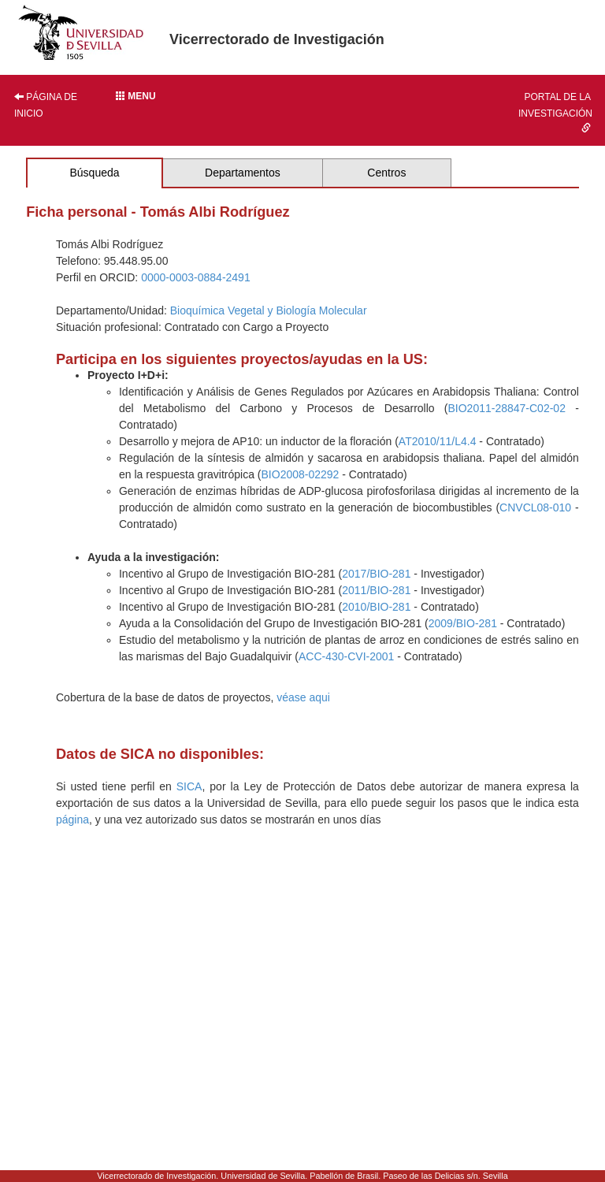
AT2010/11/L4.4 (438, 441)
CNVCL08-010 (535, 507)
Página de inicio (45, 105)
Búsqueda (94, 172)
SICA (189, 786)
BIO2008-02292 (301, 474)
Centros (386, 172)
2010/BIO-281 (376, 606)
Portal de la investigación (555, 111)
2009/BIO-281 (463, 623)
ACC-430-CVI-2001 (346, 656)
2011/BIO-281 (376, 590)
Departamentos (242, 172)
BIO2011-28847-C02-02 (506, 408)
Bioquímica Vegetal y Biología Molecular (268, 310)
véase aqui (303, 697)
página (72, 819)
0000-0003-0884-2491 (196, 277)
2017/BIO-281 (376, 573)
